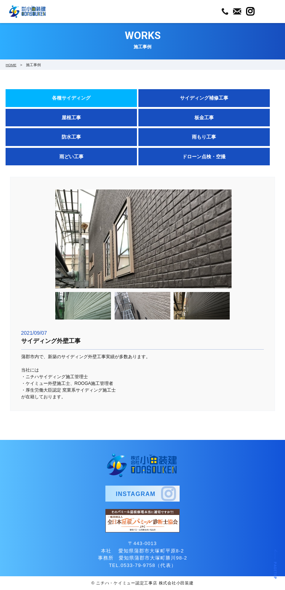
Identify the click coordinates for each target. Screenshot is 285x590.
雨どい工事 (71, 156)
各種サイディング (71, 98)
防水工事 (71, 137)
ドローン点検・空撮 (204, 156)
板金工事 (204, 117)
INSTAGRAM (135, 494)
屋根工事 (71, 117)
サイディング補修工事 (204, 98)
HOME (11, 65)
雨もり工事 (204, 137)
